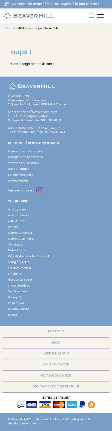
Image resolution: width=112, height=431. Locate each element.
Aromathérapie (18, 169)
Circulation (15, 245)
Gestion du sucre (20, 280)
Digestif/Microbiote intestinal (28, 256)
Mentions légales (47, 419)
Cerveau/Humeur (20, 233)
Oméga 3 (14, 297)
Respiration (16, 303)
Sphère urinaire (18, 309)
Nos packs (56, 331)
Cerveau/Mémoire (21, 239)
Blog (56, 343)
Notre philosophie (56, 354)
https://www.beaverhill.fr (40, 112)
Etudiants (14, 274)
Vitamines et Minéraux (23, 163)
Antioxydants (17, 210)
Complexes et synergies (25, 151)
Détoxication (17, 250)
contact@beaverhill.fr (34, 116)
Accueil (10, 28)
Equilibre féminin (19, 268)
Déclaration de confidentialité (56, 387)
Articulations (16, 221)
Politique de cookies (56, 376)
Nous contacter (56, 365)
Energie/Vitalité (19, 262)
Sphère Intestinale (20, 175)
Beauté (13, 227)
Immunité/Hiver (18, 286)
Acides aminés (18, 181)
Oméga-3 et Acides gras (25, 157)
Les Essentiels (17, 291)
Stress (12, 315)
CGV (65, 419)
